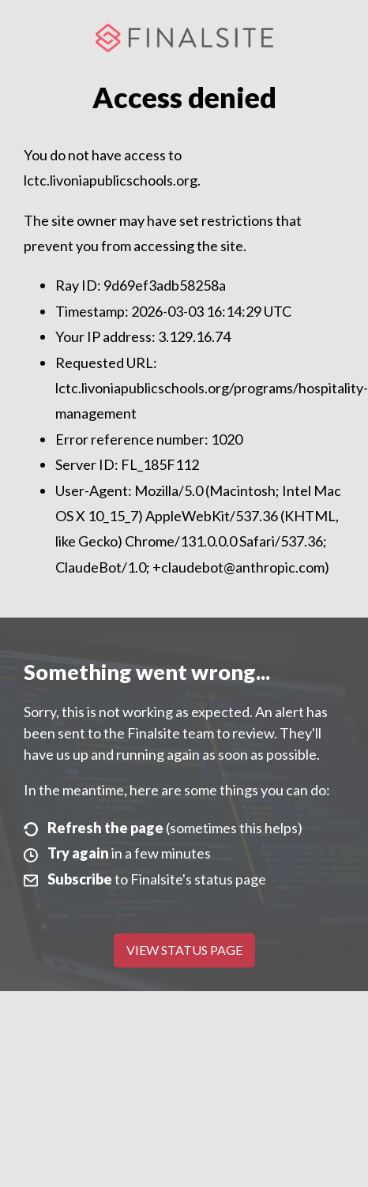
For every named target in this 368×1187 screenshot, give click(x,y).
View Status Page (184, 949)
